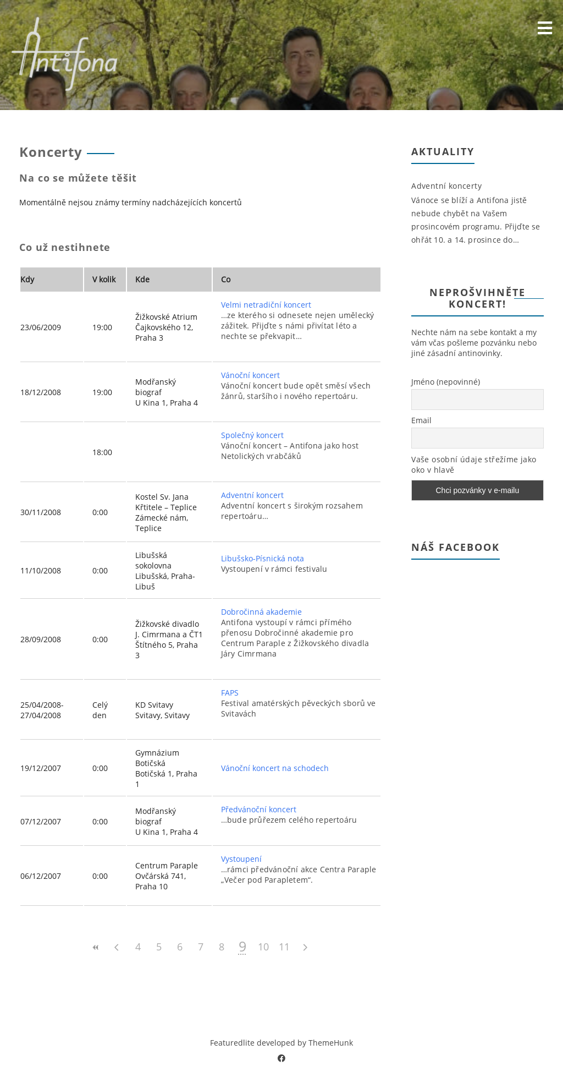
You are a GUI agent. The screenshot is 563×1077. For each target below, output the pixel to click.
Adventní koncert (252, 495)
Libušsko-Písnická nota (262, 558)
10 (263, 946)
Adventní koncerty (446, 186)
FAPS (230, 692)
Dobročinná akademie (261, 611)
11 (284, 946)
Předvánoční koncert (258, 809)
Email (421, 420)
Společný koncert (252, 435)
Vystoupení (241, 859)
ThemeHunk (330, 1042)
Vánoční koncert (250, 375)
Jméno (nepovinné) (445, 381)
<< (96, 947)
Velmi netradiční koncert (266, 304)
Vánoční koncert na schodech (275, 768)
